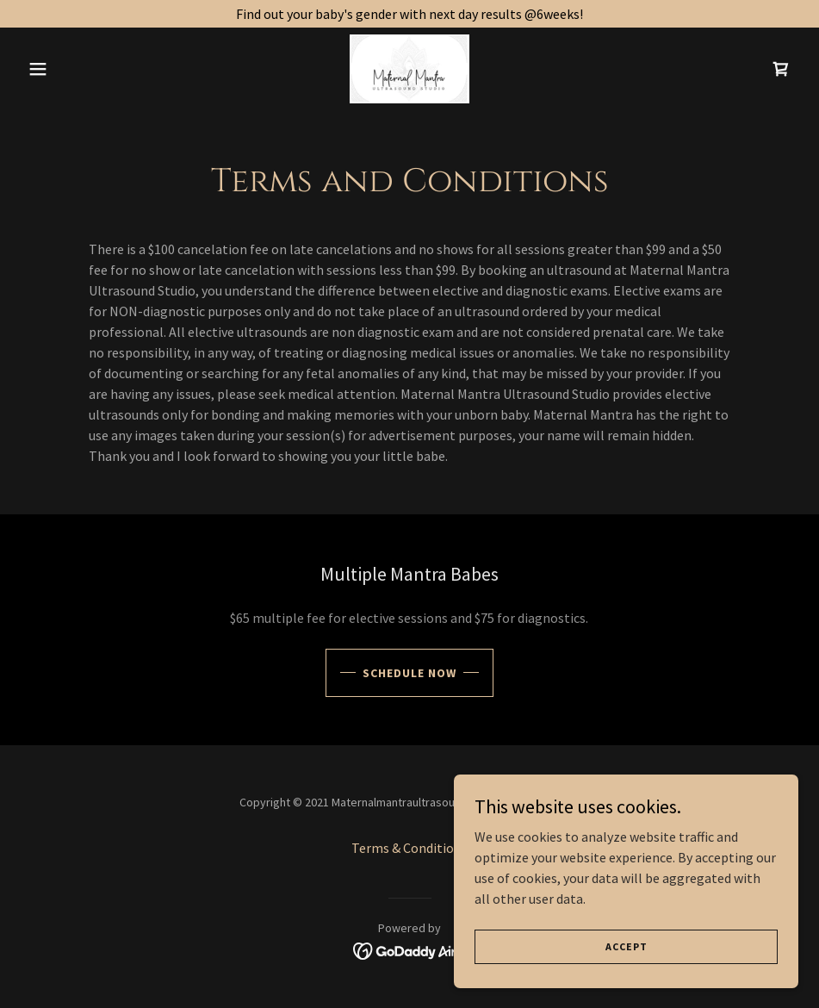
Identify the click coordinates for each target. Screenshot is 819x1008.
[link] (410, 68)
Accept (626, 946)
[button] (79, 69)
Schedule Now (409, 673)
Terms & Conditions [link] (409, 847)
